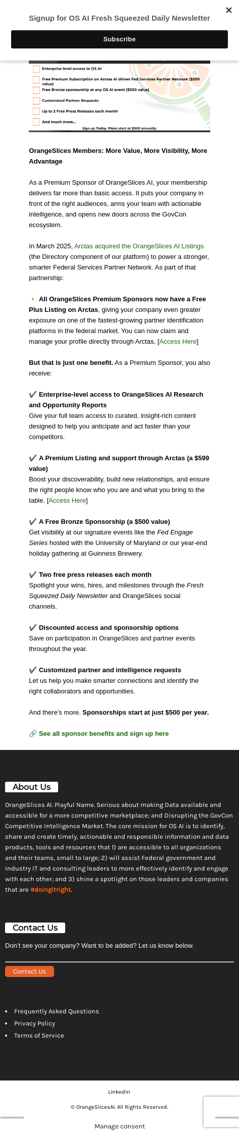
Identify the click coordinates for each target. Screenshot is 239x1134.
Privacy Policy (34, 1023)
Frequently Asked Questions (56, 1011)
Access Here (178, 341)
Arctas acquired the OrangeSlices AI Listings (139, 246)
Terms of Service (39, 1035)
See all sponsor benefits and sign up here (104, 733)
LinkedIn (119, 1092)
